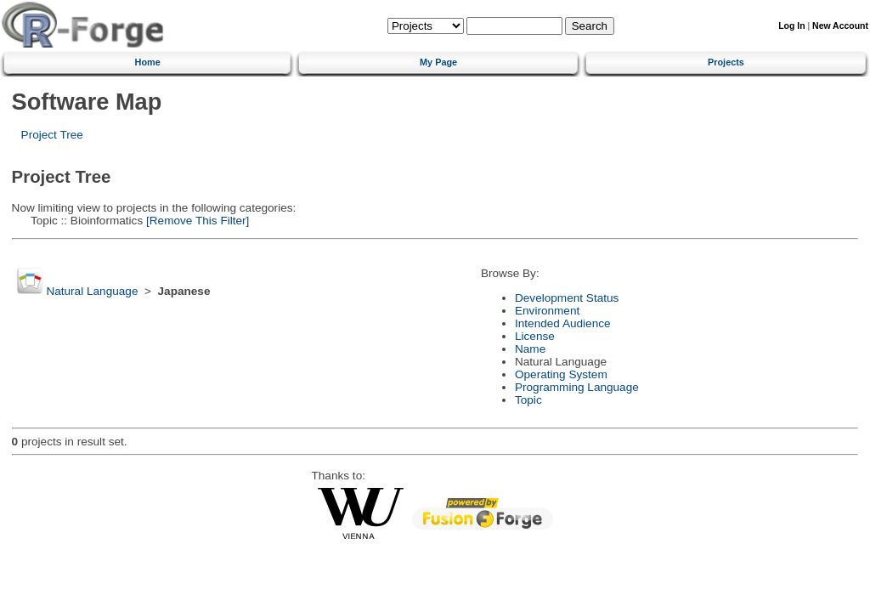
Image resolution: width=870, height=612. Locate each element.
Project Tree (52, 134)
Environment (547, 310)
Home (148, 62)
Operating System (561, 374)
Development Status (567, 298)
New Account (840, 26)
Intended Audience (563, 323)
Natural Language (92, 291)
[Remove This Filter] (196, 220)
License (535, 336)
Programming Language (577, 387)
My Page (438, 62)
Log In (791, 26)
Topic (528, 400)
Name (530, 349)
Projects (726, 62)
